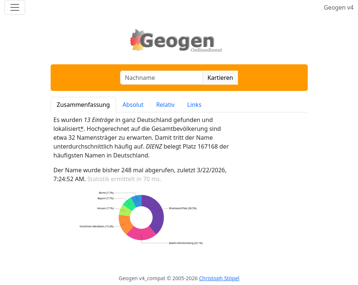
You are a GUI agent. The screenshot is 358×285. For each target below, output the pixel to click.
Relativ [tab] (165, 105)
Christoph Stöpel (219, 278)
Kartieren (220, 78)
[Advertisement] (271, 192)
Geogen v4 (339, 7)
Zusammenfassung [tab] (83, 105)
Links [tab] (194, 105)
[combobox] (161, 78)
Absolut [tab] (132, 105)
